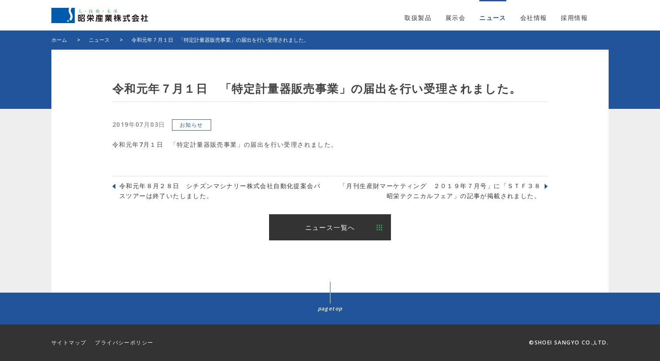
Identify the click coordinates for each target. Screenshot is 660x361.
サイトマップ (68, 342)
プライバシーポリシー (124, 342)
